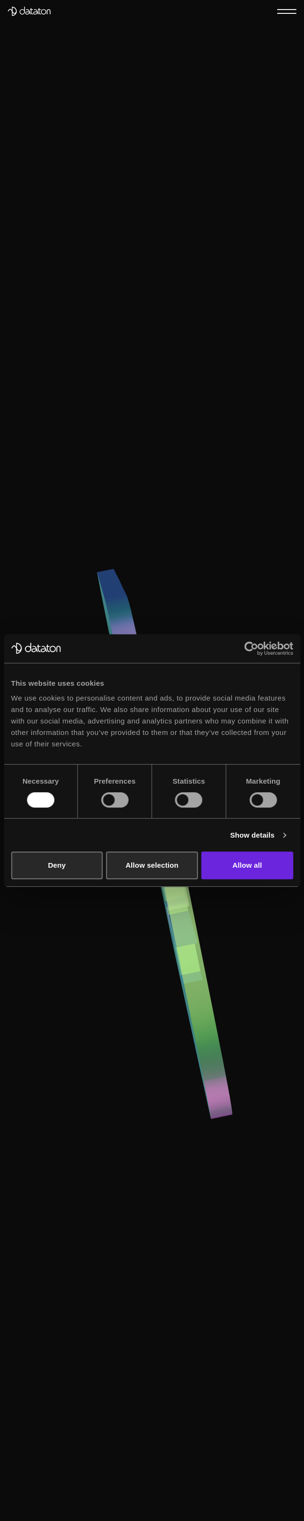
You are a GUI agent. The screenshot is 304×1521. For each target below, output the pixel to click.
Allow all (247, 865)
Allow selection (152, 865)
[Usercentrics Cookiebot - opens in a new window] (251, 648)
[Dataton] (29, 11)
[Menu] (286, 11)
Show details (252, 835)
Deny (57, 865)
